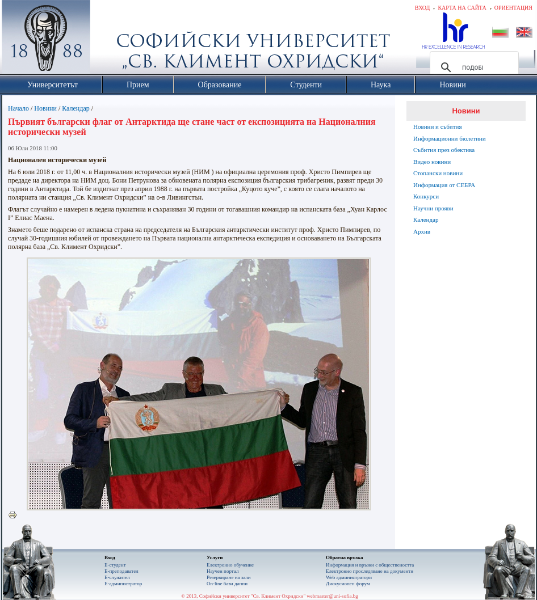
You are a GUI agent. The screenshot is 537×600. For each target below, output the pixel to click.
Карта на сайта (462, 8)
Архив (421, 231)
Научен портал (222, 571)
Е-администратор (123, 583)
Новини (45, 108)
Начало (18, 108)
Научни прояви (433, 208)
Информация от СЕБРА (444, 184)
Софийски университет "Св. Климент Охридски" (110, 39)
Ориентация (513, 8)
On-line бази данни (227, 583)
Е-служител (117, 577)
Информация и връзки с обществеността (370, 565)
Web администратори (349, 577)
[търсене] (472, 67)
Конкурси (426, 196)
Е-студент (115, 565)
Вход (422, 8)
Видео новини (432, 161)
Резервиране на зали (229, 577)
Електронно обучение (230, 565)
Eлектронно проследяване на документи (369, 571)
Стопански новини (438, 173)
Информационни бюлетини (449, 138)
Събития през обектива (444, 149)
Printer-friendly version (15, 515)
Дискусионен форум (348, 583)
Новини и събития (437, 126)
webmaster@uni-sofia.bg (332, 596)
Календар (75, 108)
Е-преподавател (121, 571)
